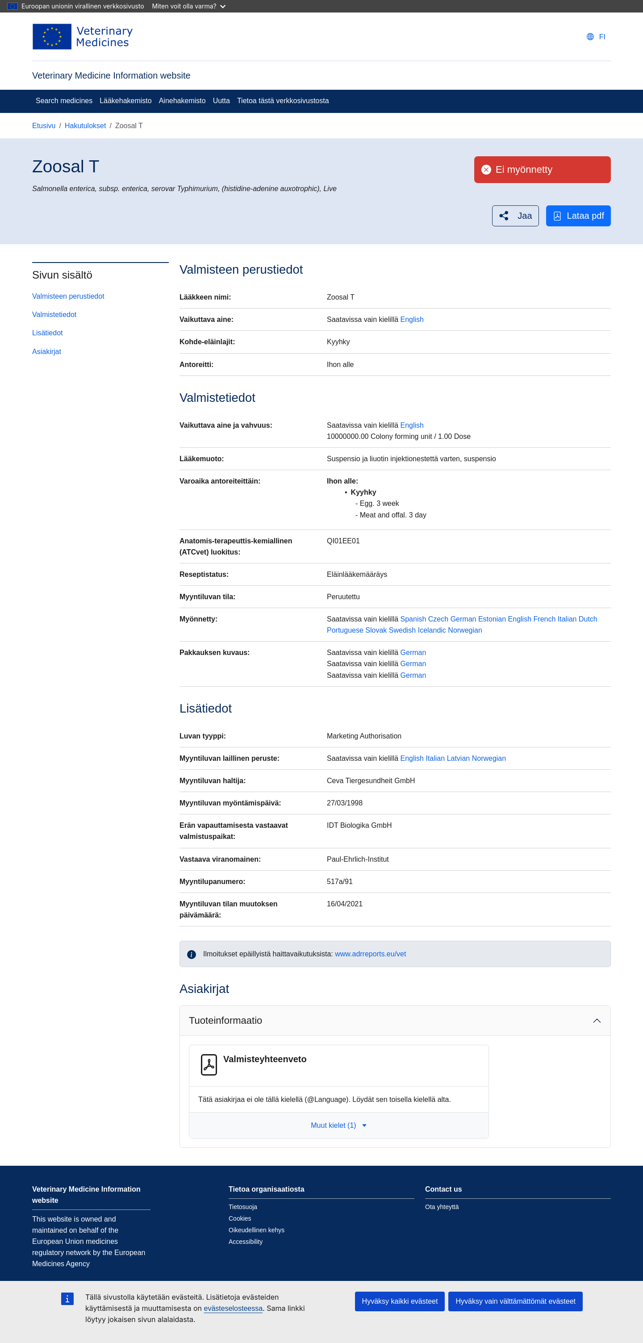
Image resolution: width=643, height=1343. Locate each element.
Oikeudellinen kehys (256, 1230)
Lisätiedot (47, 333)
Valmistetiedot (54, 314)
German (463, 619)
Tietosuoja (243, 1206)
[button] (515, 215)
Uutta (221, 100)
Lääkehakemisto (126, 100)
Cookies (240, 1218)
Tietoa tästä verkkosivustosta (283, 100)
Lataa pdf (578, 216)
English (412, 319)
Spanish (413, 619)
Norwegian (465, 630)
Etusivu (43, 125)
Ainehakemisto (182, 100)
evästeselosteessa (233, 1308)
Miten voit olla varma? (188, 6)
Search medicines (64, 100)
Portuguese (345, 630)
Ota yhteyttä (442, 1206)
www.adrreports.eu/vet (370, 954)
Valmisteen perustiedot (68, 296)
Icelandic (432, 630)
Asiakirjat (46, 351)
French (545, 619)
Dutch (588, 619)
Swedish (402, 630)
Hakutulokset (85, 125)
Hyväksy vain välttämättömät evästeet (515, 1301)
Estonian (492, 619)
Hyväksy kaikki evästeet (400, 1301)
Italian (567, 619)
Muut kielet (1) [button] (339, 1125)
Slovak (376, 630)
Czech (438, 619)
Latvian (458, 758)
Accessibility (246, 1241)
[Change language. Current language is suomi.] (596, 37)
